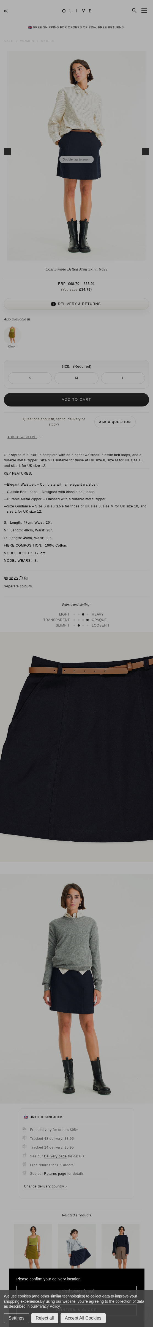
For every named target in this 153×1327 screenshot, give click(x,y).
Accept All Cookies (83, 1318)
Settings (16, 1318)
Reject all (45, 1318)
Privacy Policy (47, 1306)
